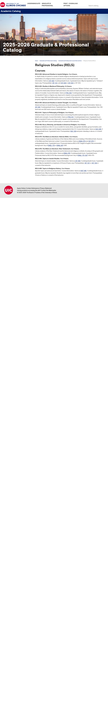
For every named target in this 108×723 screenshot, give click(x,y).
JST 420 (51, 81)
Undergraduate (33, 3)
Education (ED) (10, 266)
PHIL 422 (69, 93)
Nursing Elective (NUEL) (13, 519)
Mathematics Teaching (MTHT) (15, 470)
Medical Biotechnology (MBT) (15, 476)
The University (8, 77)
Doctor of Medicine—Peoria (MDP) (15, 248)
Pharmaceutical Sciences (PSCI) (16, 561)
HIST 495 (83, 171)
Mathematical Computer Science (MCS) (16, 462)
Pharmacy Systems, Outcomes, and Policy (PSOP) (16, 578)
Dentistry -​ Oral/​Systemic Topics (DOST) (16, 229)
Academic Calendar (10, 74)
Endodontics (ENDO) (12, 284)
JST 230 (63, 83)
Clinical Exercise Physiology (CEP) (16, 182)
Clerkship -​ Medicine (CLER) (14, 179)
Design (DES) (10, 234)
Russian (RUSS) (11, 636)
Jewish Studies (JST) (12, 402)
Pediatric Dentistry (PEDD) (14, 555)
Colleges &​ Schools (10, 87)
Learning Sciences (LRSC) (14, 420)
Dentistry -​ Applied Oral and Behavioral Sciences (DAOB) (15, 209)
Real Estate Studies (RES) (14, 629)
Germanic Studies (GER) (13, 326)
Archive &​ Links (9, 691)
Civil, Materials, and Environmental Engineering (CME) (16, 171)
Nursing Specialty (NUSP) (14, 525)
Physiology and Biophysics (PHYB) (14, 593)
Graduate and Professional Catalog (13, 71)
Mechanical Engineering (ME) (15, 473)
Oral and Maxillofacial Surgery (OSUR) (15, 532)
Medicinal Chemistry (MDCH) (15, 483)
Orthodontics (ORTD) (12, 545)
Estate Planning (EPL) (13, 308)
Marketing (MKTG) (11, 447)
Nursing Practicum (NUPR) (14, 522)
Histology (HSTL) (11, 363)
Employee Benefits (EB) (13, 280)
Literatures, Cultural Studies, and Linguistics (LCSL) (16, 436)
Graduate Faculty (9, 688)
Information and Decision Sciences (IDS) (14, 380)
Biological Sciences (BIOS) (14, 123)
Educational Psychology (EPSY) (16, 272)
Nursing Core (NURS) (12, 515)
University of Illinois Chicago (8, 715)
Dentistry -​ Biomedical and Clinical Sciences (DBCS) (17, 214)
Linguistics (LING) (11, 432)
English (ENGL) (10, 293)
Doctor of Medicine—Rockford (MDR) (15, 253)
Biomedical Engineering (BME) (15, 131)
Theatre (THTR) (11, 667)
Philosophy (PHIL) (11, 582)
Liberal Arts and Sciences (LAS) (16, 424)
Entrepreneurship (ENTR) (14, 296)
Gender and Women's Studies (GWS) (15, 319)
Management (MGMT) (13, 443)
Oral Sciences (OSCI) (12, 542)
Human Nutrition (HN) (13, 372)
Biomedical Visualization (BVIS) (16, 134)
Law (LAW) (9, 417)
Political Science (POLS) (13, 600)
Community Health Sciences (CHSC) (15, 189)
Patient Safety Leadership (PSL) (16, 552)
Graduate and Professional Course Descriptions (15, 91)
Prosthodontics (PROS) (13, 607)
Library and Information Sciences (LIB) (16, 428)
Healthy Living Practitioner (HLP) (16, 359)
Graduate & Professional (47, 5)
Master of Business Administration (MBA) (16, 451)
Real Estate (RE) (11, 626)
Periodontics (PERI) (12, 558)
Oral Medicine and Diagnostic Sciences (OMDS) (15, 538)
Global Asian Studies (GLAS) (15, 329)
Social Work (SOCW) (12, 644)
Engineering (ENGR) (12, 290)
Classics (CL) (10, 175)
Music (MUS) (10, 499)
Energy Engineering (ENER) (14, 287)
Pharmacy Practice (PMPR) (14, 574)
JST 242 (70, 83)
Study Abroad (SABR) (13, 660)
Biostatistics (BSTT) (12, 143)
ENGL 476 (67, 153)
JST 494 (77, 161)
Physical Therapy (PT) (13, 586)
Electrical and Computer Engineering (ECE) (13, 276)
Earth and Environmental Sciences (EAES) (17, 258)
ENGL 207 (60, 145)
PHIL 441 (71, 117)
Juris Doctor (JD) (11, 406)
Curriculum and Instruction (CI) (15, 202)
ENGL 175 (51, 145)
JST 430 (37, 107)
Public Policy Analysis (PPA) (15, 623)
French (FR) (9, 315)
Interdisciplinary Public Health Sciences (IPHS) (15, 388)
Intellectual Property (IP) (13, 384)
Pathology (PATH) (11, 548)
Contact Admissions (32, 713)
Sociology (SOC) (11, 648)
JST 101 (55, 83)
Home (36, 60)
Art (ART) (9, 111)
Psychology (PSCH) (12, 610)
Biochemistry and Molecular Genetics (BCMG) (15, 118)
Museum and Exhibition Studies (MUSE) (16, 495)
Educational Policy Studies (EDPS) (17, 269)
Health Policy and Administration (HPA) (16, 350)
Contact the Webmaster (48, 715)
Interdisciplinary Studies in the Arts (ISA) (17, 393)
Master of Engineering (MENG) (15, 455)
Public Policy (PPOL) (12, 620)
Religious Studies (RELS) (14, 633)
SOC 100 (73, 131)
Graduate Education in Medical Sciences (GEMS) (15, 337)
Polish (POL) (10, 597)
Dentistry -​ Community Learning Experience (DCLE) (16, 219)
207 (86, 155)
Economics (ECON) (12, 262)
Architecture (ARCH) (12, 108)
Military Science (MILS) (13, 491)
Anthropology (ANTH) (13, 101)
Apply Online (21, 713)
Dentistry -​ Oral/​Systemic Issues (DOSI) (16, 224)
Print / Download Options (70, 5)
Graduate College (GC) (13, 333)
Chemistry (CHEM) (11, 164)
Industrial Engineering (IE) (14, 375)
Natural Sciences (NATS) (13, 506)
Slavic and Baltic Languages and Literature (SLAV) (16, 640)
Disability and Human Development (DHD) (12, 238)
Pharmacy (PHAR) (11, 571)
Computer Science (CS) (13, 193)
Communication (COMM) (14, 185)
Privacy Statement (46, 713)
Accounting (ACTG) (12, 95)
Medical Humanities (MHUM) (15, 479)
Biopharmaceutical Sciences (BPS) (15, 138)
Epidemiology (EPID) (12, 305)
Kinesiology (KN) (11, 409)
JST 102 (94, 163)
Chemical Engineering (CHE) (15, 161)
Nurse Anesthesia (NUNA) (14, 512)
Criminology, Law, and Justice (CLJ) (15, 197)
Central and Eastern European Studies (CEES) (15, 156)
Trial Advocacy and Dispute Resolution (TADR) (14, 671)
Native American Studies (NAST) (16, 503)
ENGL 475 (82, 141)
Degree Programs (10, 83)
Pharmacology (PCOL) (13, 568)
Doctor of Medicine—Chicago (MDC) (15, 243)
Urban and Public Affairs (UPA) (15, 675)
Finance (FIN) (10, 311)
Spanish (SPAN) (11, 651)
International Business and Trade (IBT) (16, 398)
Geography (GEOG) (12, 323)
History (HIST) (10, 366)
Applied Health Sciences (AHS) (15, 105)
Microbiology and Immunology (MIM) (15, 487)
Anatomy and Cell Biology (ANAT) (16, 98)
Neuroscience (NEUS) (13, 509)
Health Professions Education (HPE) (15, 355)
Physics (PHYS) (11, 589)
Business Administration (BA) (15, 149)
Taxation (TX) (10, 664)
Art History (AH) (11, 114)
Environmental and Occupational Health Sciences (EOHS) (16, 301)
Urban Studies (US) (12, 682)
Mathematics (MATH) (12, 467)
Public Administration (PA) (14, 613)
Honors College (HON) (13, 369)
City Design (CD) (11, 167)
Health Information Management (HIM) (16, 345)
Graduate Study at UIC (11, 80)
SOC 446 (98, 129)
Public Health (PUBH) (13, 617)
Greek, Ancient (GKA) (12, 341)
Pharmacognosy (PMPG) (14, 564)
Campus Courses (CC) (13, 152)
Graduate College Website (12, 695)
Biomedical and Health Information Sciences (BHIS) (15, 127)
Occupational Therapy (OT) (14, 528)
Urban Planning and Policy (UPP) (16, 678)
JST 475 (91, 141)
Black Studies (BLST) (12, 146)
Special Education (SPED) (14, 654)
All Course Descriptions (8, 701)
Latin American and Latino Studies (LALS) (16, 413)
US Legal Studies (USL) (13, 685)
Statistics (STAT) (11, 657)
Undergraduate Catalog (9, 64)
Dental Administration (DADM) (15, 205)
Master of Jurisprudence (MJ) (15, 458)
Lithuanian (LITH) (11, 440)
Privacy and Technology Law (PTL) (17, 604)
